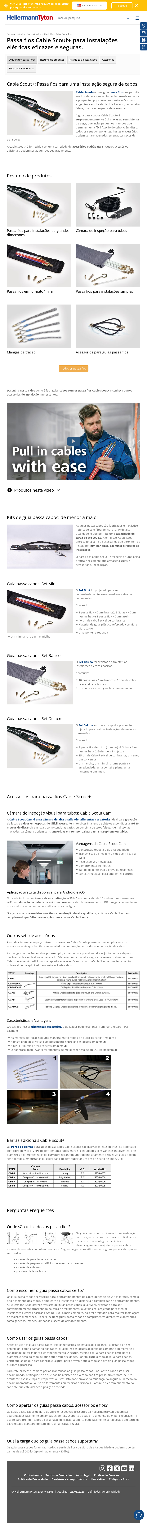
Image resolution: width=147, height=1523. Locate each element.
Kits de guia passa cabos (83, 59)
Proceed (122, 5)
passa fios (116, 92)
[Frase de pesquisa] (93, 18)
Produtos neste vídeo (37, 490)
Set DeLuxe (86, 725)
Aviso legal (83, 1475)
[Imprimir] (143, 40)
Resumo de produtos (52, 59)
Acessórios (108, 59)
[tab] (73, 488)
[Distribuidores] (143, 25)
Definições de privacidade (104, 1491)
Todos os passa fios (73, 368)
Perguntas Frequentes (21, 68)
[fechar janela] (136, 5)
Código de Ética (119, 1479)
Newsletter (98, 1479)
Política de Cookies (106, 1475)
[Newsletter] (143, 32)
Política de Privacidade (33, 1479)
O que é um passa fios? (22, 59)
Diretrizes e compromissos (69, 1479)
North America (90, 5)
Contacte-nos (33, 1475)
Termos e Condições (59, 1475)
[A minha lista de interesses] (143, 47)
